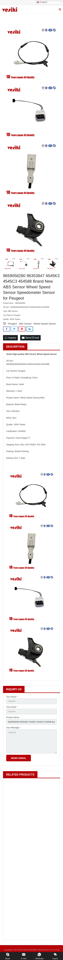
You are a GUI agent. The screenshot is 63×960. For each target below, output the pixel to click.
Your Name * (12, 697)
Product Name (12, 717)
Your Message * (13, 727)
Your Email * (11, 707)
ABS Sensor (25, 323)
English (42, 2)
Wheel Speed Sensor (45, 323)
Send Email (30, 337)
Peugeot (12, 323)
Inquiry (10, 337)
